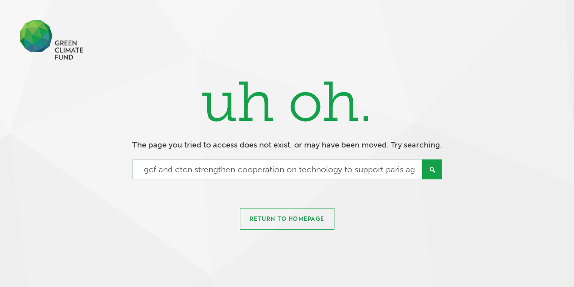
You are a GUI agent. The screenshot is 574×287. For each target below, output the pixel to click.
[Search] (277, 169)
